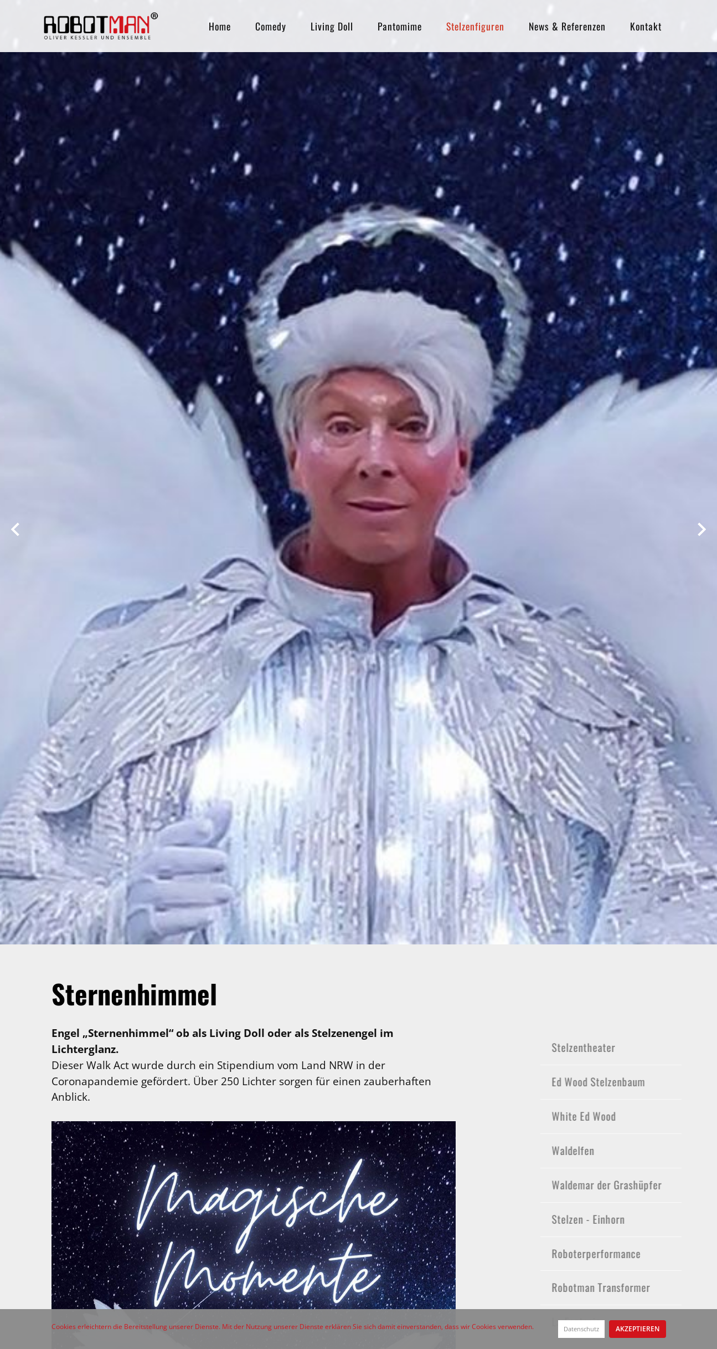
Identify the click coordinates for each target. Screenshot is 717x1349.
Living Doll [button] (332, 26)
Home (220, 26)
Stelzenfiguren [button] (475, 26)
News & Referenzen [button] (567, 26)
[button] (15, 526)
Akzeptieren (637, 1328)
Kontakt (646, 26)
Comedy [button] (270, 26)
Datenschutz (581, 1329)
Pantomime (400, 26)
